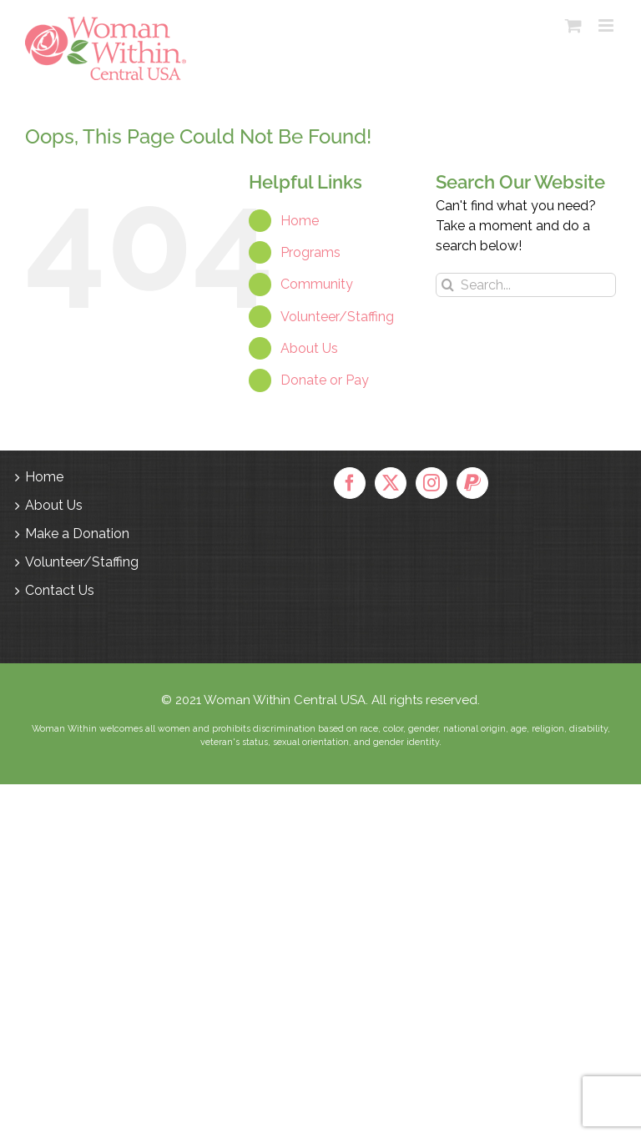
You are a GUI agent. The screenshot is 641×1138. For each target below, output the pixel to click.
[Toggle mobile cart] (573, 25)
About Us (309, 348)
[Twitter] (390, 483)
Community (316, 284)
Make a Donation (77, 533)
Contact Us (59, 590)
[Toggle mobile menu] (607, 25)
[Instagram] (431, 483)
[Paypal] (472, 483)
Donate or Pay (324, 380)
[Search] (448, 285)
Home (299, 221)
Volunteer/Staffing (337, 317)
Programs (310, 252)
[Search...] (526, 285)
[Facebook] (350, 483)
